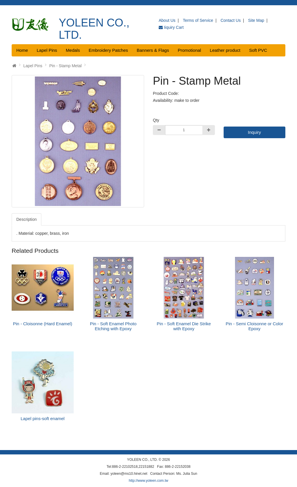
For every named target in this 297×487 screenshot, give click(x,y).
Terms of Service (198, 20)
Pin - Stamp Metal (65, 65)
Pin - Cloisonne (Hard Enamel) (42, 323)
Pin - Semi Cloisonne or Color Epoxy (254, 326)
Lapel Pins (47, 50)
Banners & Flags (153, 50)
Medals (73, 50)
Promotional (189, 50)
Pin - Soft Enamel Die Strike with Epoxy (184, 326)
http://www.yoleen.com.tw (148, 481)
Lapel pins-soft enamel (43, 418)
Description (26, 219)
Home (22, 50)
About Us (167, 20)
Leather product (225, 50)
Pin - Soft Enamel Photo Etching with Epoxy (113, 326)
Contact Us (230, 20)
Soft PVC (258, 50)
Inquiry (254, 132)
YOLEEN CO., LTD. (94, 29)
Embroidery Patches (108, 50)
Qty (156, 120)
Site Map (256, 20)
